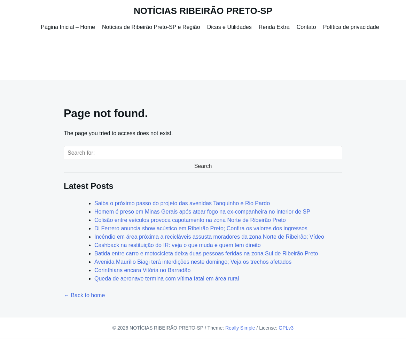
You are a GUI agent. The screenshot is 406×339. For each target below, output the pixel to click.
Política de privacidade (351, 27)
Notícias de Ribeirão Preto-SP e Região (151, 27)
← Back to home (84, 295)
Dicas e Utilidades (229, 27)
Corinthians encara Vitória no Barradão (142, 270)
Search (203, 166)
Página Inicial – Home (68, 27)
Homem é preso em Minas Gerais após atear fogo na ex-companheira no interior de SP (202, 212)
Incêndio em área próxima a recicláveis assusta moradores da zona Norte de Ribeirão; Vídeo (209, 237)
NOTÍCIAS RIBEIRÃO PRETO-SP (203, 11)
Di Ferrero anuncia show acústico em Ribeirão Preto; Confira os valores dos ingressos (200, 228)
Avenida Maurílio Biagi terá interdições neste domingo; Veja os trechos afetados (192, 262)
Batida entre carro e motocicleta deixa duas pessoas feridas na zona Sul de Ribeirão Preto (206, 253)
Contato (306, 27)
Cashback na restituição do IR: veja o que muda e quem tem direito (177, 245)
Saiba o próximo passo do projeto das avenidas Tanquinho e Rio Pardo (182, 203)
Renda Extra (274, 27)
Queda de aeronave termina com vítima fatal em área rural (166, 279)
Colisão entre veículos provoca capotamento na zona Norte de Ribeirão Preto (190, 220)
